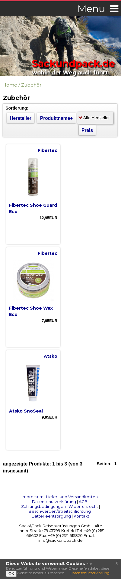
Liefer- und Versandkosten (72, 496)
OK (11, 573)
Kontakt (81, 516)
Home (9, 85)
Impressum (32, 496)
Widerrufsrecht (83, 506)
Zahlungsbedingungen (43, 506)
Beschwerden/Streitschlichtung (60, 511)
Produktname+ (56, 118)
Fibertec (47, 150)
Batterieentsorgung (51, 516)
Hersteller (20, 118)
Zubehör (31, 85)
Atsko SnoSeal (26, 411)
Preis (87, 130)
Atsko (50, 356)
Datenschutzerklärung (54, 501)
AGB (83, 501)
